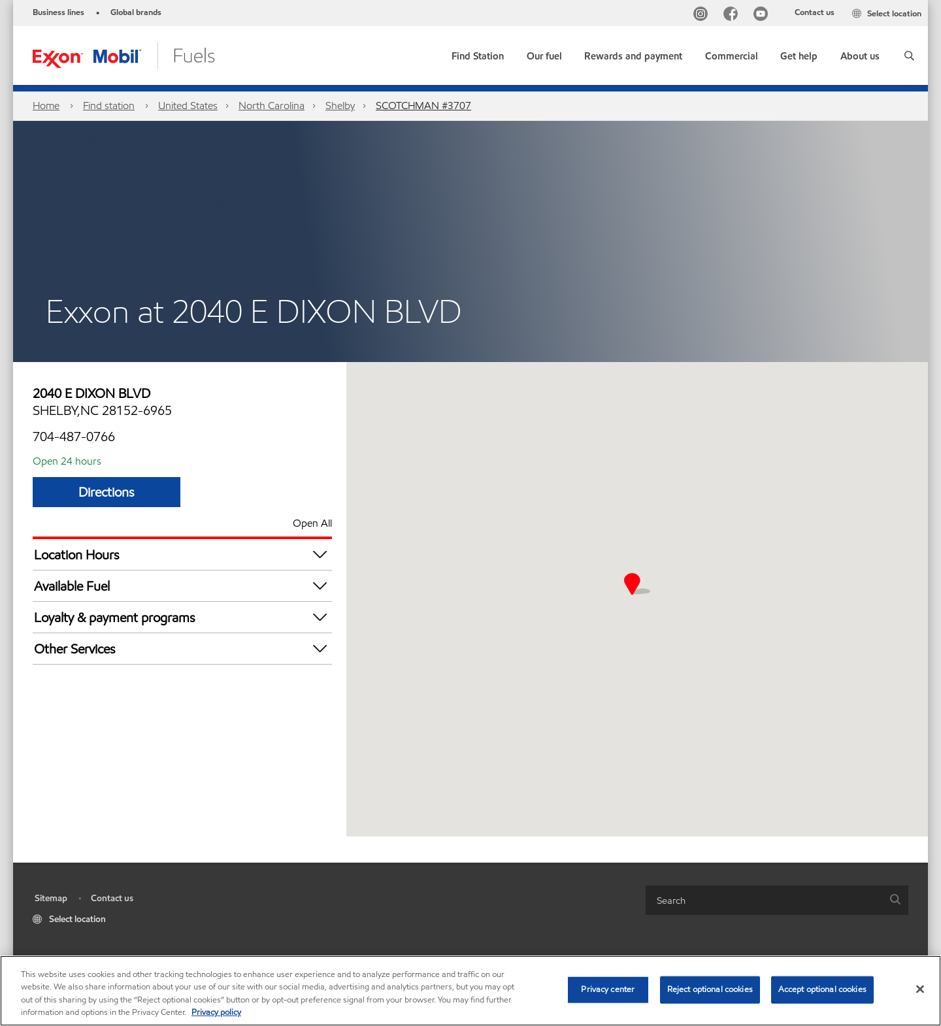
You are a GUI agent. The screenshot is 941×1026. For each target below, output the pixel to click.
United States (188, 105)
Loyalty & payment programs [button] (183, 617)
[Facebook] (733, 15)
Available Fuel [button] (183, 585)
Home (46, 105)
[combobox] (777, 900)
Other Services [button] (183, 648)
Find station (109, 105)
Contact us (814, 12)
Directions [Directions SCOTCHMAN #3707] (106, 492)
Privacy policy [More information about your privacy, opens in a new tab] (216, 1012)
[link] (478, 53)
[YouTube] (763, 15)
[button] (909, 55)
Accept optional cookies (822, 989)
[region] (470, 990)
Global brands (135, 12)
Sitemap (51, 898)
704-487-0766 (74, 436)
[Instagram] (703, 15)
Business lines (58, 12)
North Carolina (272, 105)
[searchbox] (764, 900)
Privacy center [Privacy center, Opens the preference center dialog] (608, 989)
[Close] (920, 988)
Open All (312, 523)
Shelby (340, 105)
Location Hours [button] (183, 554)
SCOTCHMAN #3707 (423, 105)
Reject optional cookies (710, 989)
